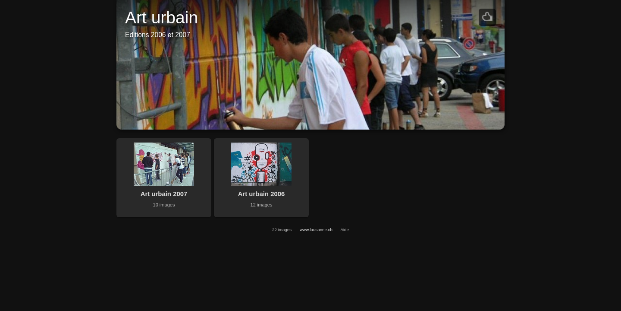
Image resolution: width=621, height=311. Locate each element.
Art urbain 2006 (261, 193)
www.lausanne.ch (316, 229)
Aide (344, 229)
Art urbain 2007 (164, 193)
